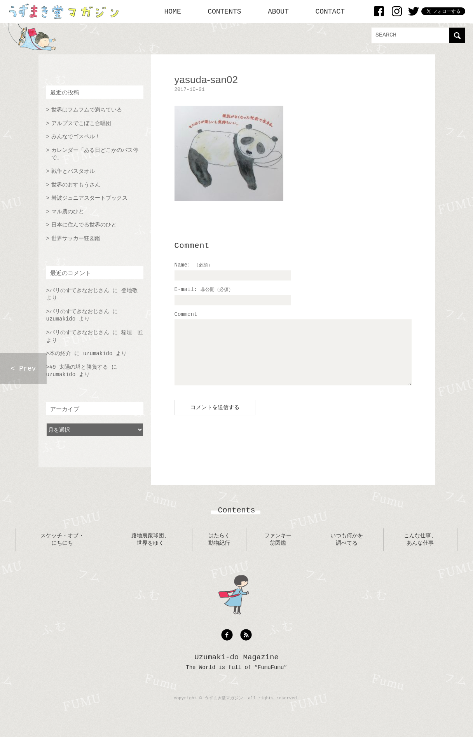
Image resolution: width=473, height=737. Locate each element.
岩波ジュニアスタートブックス (89, 198)
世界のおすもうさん (75, 185)
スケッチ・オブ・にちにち (62, 551)
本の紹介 (60, 353)
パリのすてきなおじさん (79, 290)
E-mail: (204, 289)
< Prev (23, 369)
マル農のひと (67, 212)
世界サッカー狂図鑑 (75, 238)
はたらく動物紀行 (219, 551)
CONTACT (330, 12)
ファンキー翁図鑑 (277, 551)
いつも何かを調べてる (346, 551)
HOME (172, 12)
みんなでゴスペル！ (75, 137)
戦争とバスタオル (73, 171)
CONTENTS (224, 12)
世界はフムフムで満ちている (86, 110)
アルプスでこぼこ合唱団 (81, 123)
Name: (194, 265)
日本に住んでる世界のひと (84, 225)
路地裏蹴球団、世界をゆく (150, 551)
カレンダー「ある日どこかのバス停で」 (94, 154)
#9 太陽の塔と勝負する (78, 367)
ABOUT (278, 12)
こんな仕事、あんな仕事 (420, 551)
